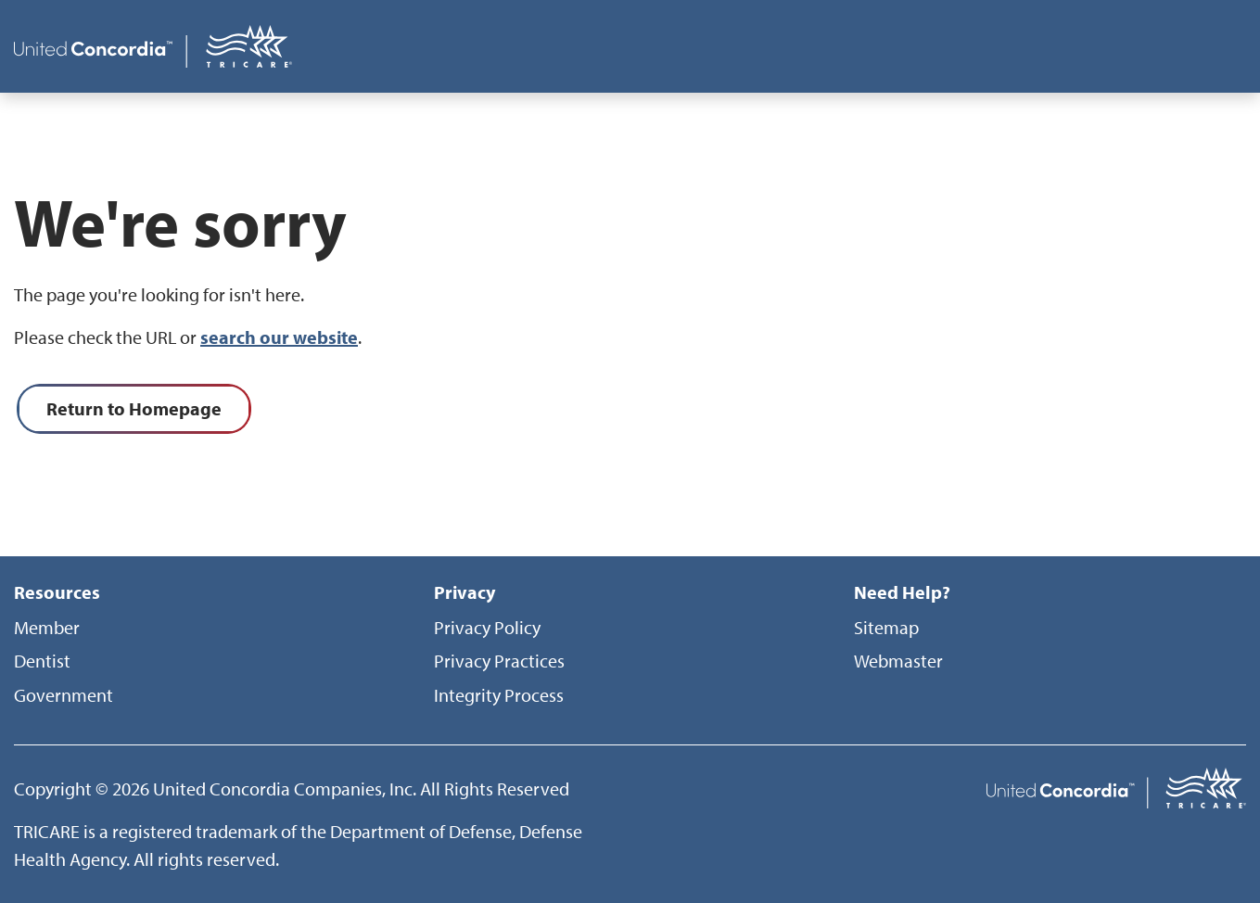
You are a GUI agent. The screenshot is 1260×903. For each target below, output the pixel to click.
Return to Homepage (134, 408)
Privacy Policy (487, 627)
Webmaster (898, 660)
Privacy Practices (499, 660)
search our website (279, 337)
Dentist (42, 660)
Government (63, 694)
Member (47, 627)
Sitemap (886, 627)
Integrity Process (499, 694)
